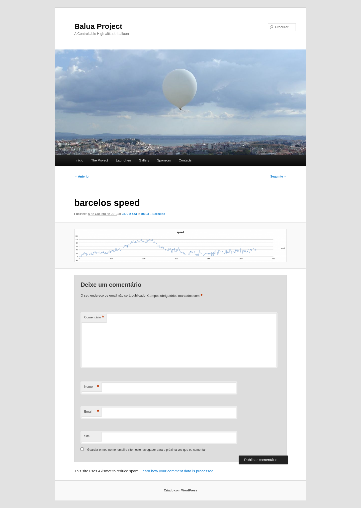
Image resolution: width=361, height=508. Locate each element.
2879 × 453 (129, 214)
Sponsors (164, 160)
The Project (99, 160)
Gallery (144, 160)
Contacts (185, 160)
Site (86, 436)
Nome (91, 386)
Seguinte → (278, 176)
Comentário (94, 317)
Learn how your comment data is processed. (177, 471)
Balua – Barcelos (153, 214)
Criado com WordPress (180, 490)
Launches (123, 160)
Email (91, 411)
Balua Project (98, 26)
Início (79, 160)
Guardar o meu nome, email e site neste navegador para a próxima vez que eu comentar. (147, 449)
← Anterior (82, 176)
